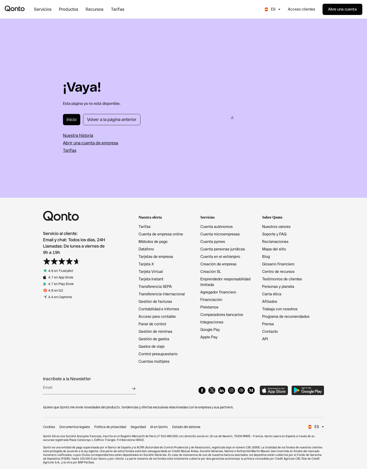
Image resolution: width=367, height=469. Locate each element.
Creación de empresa (218, 264)
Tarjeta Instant (151, 279)
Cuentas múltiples (154, 361)
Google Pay (210, 329)
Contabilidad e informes (159, 309)
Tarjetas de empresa (156, 256)
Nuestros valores (276, 226)
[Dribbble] (241, 390)
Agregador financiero (218, 292)
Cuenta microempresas (220, 234)
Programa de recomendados (285, 316)
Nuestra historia (78, 135)
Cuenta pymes (212, 241)
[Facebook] (202, 390)
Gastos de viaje (152, 346)
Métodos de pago (153, 241)
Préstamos (209, 307)
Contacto (270, 331)
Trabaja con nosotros (279, 309)
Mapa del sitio (274, 249)
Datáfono (146, 249)
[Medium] (251, 390)
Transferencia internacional (162, 294)
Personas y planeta (278, 286)
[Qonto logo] (15, 8)
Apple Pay (208, 337)
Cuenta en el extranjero (220, 256)
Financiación (211, 299)
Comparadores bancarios (221, 314)
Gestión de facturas (155, 301)
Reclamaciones (275, 241)
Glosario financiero (278, 264)
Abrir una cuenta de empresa (90, 142)
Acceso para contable (157, 316)
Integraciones (211, 322)
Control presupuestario (158, 354)
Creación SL (210, 271)
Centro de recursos (278, 271)
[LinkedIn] (221, 390)
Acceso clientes (301, 9)
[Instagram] (231, 390)
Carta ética (271, 294)
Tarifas (69, 150)
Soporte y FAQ (274, 234)
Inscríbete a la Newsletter (67, 378)
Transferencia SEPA (155, 286)
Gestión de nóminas (155, 331)
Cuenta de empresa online (161, 234)
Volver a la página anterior (111, 119)
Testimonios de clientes (282, 279)
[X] (211, 390)
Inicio (72, 119)
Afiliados (269, 301)
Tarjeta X (146, 264)
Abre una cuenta (342, 9)
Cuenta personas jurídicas (222, 249)
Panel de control (152, 324)
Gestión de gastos (154, 339)
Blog (266, 256)
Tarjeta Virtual (151, 271)
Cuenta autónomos (216, 226)
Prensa (268, 324)
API (265, 339)
